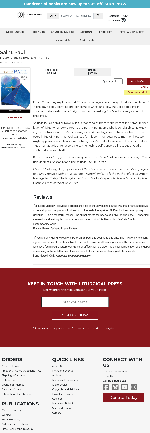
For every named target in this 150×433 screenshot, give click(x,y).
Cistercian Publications (15, 424)
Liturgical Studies (62, 31)
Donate (113, 16)
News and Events (62, 370)
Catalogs (57, 398)
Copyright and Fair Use (65, 389)
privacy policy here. (59, 328)
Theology (105, 31)
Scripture (86, 31)
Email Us (108, 376)
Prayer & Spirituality (131, 31)
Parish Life (38, 31)
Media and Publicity (63, 403)
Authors (56, 375)
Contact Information (115, 371)
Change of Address (13, 384)
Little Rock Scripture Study (17, 428)
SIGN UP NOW (75, 315)
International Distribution (16, 394)
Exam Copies (59, 384)
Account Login (10, 366)
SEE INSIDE (15, 117)
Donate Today (123, 397)
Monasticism (64, 40)
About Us (57, 366)
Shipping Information (14, 375)
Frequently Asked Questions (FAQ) (22, 370)
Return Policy (10, 380)
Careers (56, 412)
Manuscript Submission (65, 380)
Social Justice (15, 31)
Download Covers (62, 394)
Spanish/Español (61, 408)
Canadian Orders (11, 389)
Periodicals (86, 40)
